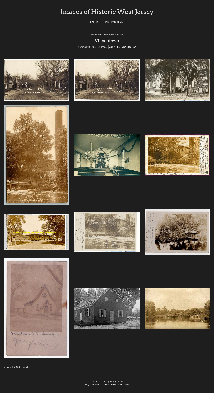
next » (26, 367)
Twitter (113, 384)
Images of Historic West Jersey (107, 11)
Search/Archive (113, 22)
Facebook (105, 384)
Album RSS (114, 47)
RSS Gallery (123, 384)
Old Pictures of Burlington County (106, 34)
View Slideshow (129, 47)
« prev (7, 367)
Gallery (95, 22)
